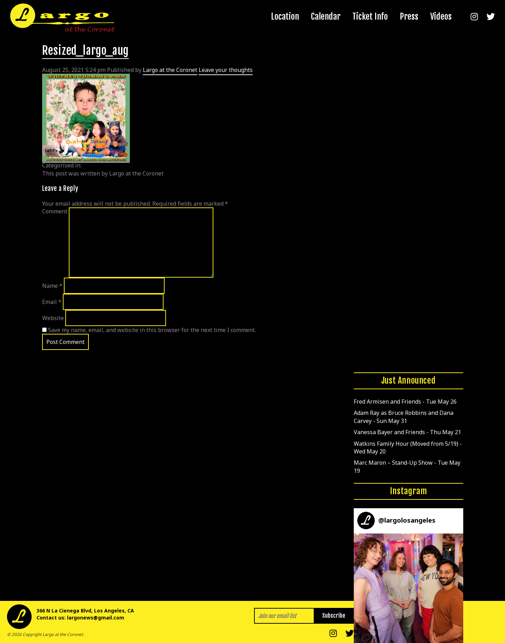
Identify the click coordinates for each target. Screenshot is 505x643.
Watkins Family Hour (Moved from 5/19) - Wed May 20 (408, 447)
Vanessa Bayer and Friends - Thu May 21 (407, 432)
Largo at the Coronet (170, 70)
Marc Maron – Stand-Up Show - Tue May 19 (407, 466)
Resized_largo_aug (85, 51)
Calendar (325, 16)
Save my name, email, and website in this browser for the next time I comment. (152, 330)
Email (51, 302)
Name (52, 286)
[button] (408, 588)
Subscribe (333, 615)
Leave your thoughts (226, 70)
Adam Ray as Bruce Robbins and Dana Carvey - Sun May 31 (403, 416)
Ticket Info (370, 16)
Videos (441, 16)
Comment (54, 211)
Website (53, 318)
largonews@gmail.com (95, 617)
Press (409, 16)
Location (285, 16)
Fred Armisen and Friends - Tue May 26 (405, 401)
